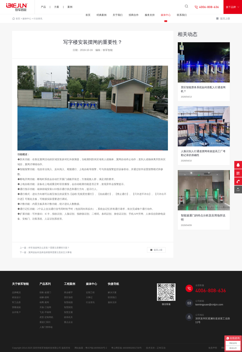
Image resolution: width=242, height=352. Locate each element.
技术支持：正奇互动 (155, 348)
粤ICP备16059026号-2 (96, 348)
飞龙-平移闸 (45, 312)
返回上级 (156, 249)
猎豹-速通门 (45, 292)
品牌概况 (16, 292)
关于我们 (118, 16)
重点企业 (68, 322)
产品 (43, 7)
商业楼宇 (68, 292)
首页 (88, 16)
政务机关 (68, 317)
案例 (69, 7)
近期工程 (90, 292)
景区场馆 (68, 297)
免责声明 (212, 348)
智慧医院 (68, 307)
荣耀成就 (16, 307)
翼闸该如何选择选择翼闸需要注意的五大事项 (50, 252)
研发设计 (16, 297)
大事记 (89, 297)
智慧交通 (68, 312)
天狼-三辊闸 (45, 307)
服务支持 (150, 16)
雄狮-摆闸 (44, 297)
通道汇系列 (45, 322)
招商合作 (134, 16)
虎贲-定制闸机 (46, 317)
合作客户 (16, 312)
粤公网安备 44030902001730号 (126, 348)
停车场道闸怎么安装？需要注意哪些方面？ (48, 247)
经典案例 (101, 16)
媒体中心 (166, 16)
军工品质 (16, 302)
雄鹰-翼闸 (44, 302)
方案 (56, 7)
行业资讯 (90, 302)
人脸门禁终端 (46, 327)
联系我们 (182, 16)
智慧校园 (68, 302)
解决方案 (112, 292)
